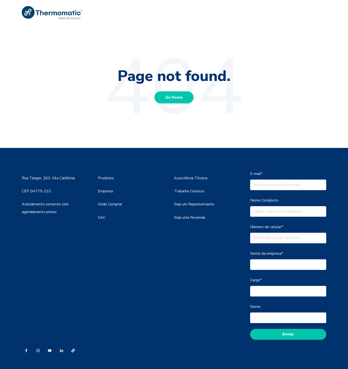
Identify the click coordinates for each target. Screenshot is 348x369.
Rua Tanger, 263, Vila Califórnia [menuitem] (48, 178)
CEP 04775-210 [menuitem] (36, 191)
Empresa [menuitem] (105, 191)
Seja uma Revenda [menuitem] (189, 217)
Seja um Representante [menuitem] (194, 204)
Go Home (174, 97)
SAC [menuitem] (102, 217)
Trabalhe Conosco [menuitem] (189, 191)
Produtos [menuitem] (106, 178)
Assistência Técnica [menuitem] (190, 178)
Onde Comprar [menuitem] (110, 204)
